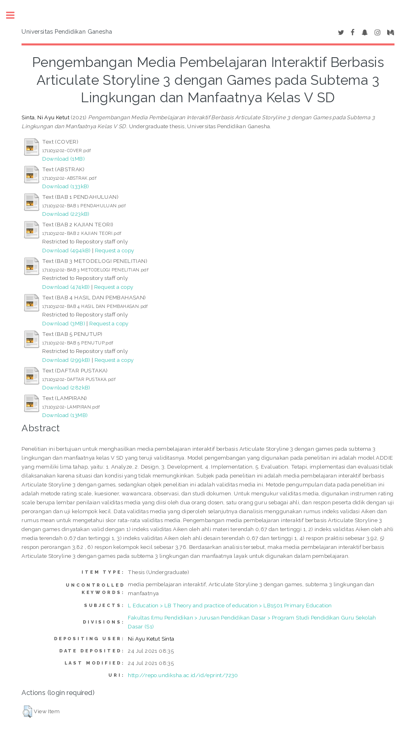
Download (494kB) (66, 250)
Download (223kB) (65, 214)
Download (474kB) (66, 287)
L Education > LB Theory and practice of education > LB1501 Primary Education (230, 605)
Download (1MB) (63, 158)
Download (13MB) (65, 415)
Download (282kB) (66, 387)
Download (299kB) (66, 360)
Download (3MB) (63, 323)
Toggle (14, 15)
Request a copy (114, 250)
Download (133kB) (65, 186)
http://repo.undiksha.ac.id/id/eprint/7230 (183, 675)
